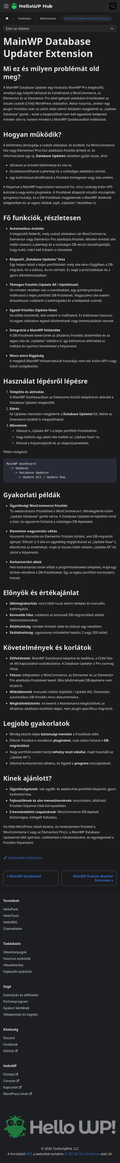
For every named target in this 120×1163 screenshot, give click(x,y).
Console (11, 1081)
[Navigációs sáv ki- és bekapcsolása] (6, 6)
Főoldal (10, 1074)
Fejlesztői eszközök (17, 971)
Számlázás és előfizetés (20, 995)
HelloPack (10, 909)
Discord (9, 1038)
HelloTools (11, 915)
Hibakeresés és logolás (20, 1014)
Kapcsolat (12, 1087)
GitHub (10, 1051)
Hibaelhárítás (13, 965)
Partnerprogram (15, 1001)
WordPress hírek (17, 1094)
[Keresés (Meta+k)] (113, 6)
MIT (29, 1154)
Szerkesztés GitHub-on (22, 858)
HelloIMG (10, 922)
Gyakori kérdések (16, 1008)
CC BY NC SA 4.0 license (82, 1154)
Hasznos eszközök (16, 958)
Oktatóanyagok (14, 952)
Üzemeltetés (12, 928)
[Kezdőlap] (7, 18)
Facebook (10, 1044)
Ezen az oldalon (17, 28)
